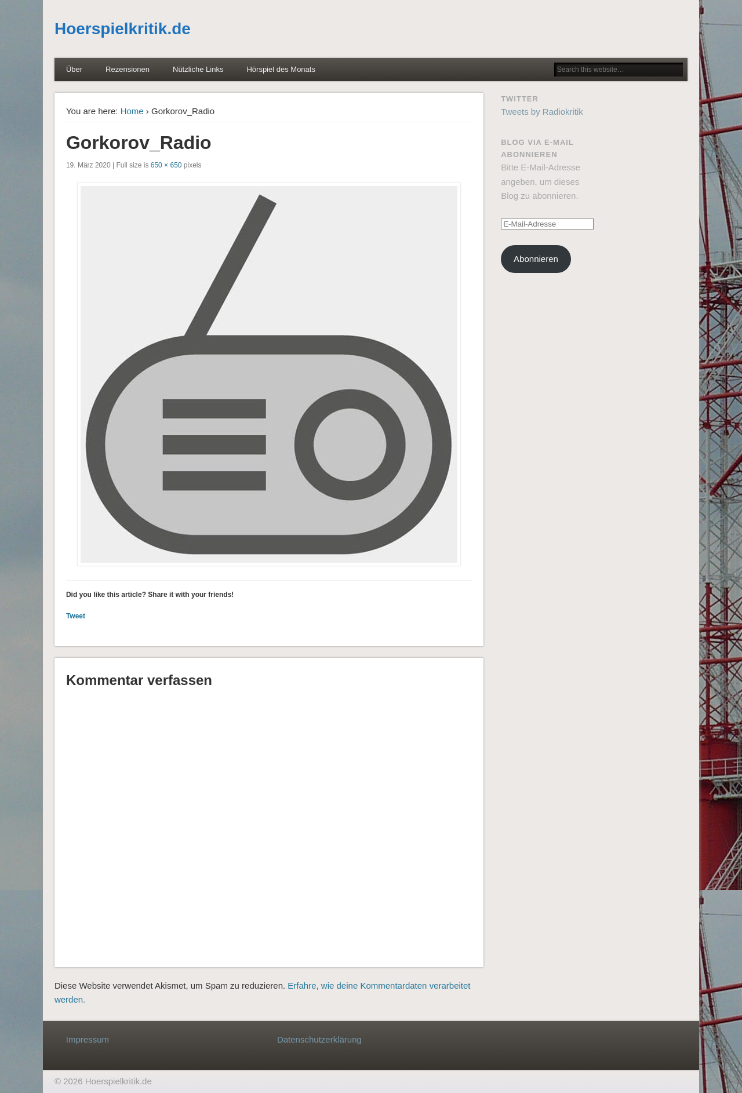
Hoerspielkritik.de (122, 29)
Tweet (75, 616)
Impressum (87, 1039)
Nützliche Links (198, 69)
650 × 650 (166, 165)
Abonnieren (536, 259)
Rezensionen (128, 69)
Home (132, 111)
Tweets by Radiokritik (542, 111)
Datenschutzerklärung (319, 1039)
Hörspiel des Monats (280, 69)
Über (74, 69)
